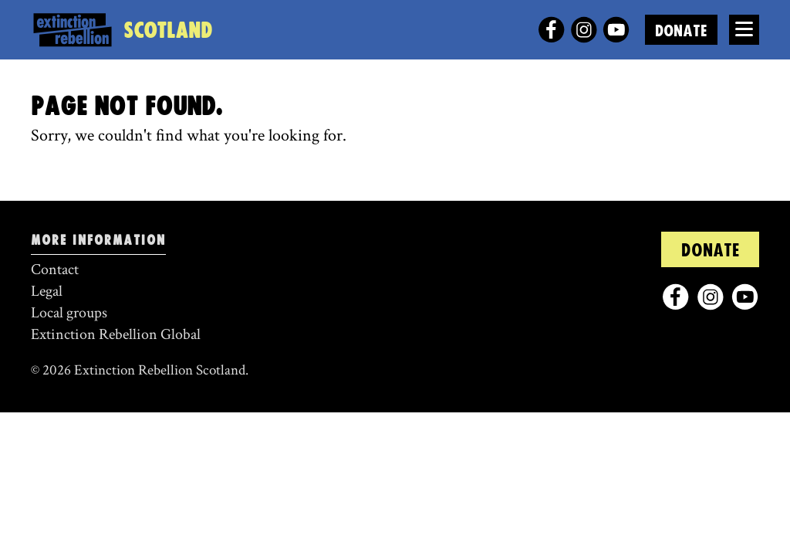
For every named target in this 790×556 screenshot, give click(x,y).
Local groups (69, 313)
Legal (46, 291)
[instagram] (583, 29)
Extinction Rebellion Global (116, 334)
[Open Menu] (744, 30)
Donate (681, 31)
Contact (55, 269)
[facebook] (551, 29)
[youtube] (616, 29)
